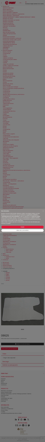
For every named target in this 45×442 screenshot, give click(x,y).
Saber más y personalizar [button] (22, 230)
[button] (43, 211)
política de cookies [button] (36, 216)
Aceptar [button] (22, 227)
